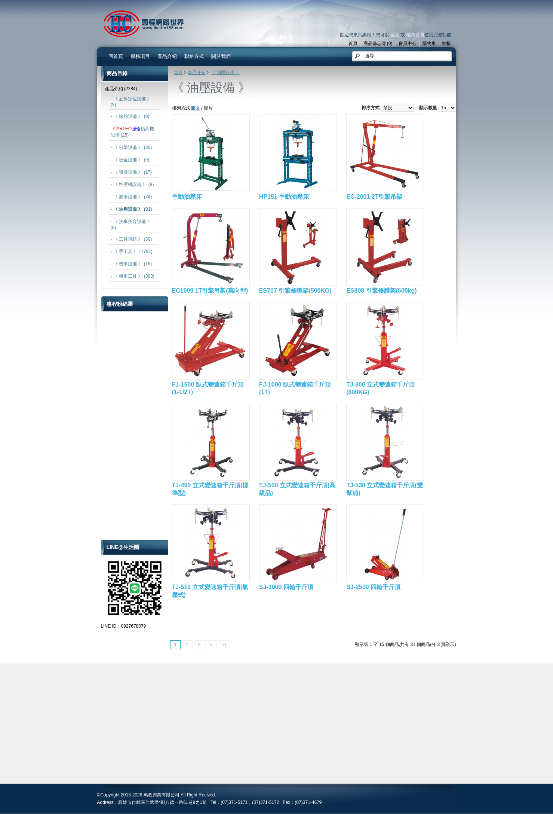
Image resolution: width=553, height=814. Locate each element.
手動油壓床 (187, 196)
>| (224, 644)
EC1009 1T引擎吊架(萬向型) (210, 290)
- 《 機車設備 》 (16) (131, 263)
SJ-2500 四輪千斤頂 (373, 587)
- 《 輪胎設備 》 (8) (130, 116)
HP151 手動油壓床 (284, 196)
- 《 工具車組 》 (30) (131, 239)
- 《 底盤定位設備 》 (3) (131, 101)
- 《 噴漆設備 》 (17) (131, 172)
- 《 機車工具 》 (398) (132, 276)
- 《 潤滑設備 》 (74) (131, 196)
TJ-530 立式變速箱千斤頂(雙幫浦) (384, 489)
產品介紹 (167, 56)
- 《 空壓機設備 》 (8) (132, 184)
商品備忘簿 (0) (378, 43)
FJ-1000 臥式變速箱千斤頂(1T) (295, 388)
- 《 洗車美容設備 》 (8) (131, 224)
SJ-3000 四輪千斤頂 (286, 587)
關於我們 (221, 56)
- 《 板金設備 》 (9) (130, 159)
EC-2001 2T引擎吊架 (374, 196)
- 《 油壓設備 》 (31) (131, 209)
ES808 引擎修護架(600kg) (381, 290)
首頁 (352, 43)
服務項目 (140, 56)
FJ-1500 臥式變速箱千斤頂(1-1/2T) (208, 388)
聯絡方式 (194, 56)
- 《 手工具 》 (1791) (132, 251)
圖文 (195, 108)
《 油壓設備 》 (225, 72)
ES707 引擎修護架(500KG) (295, 290)
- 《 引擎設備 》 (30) (131, 147)
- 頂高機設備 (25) (132, 132)
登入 (394, 34)
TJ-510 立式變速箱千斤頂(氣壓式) (210, 591)
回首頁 (115, 56)
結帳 (446, 43)
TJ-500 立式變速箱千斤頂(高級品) (297, 489)
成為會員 (415, 34)
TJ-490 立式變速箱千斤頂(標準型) (210, 489)
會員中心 (408, 43)
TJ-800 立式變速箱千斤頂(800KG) (380, 388)
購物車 (429, 43)
